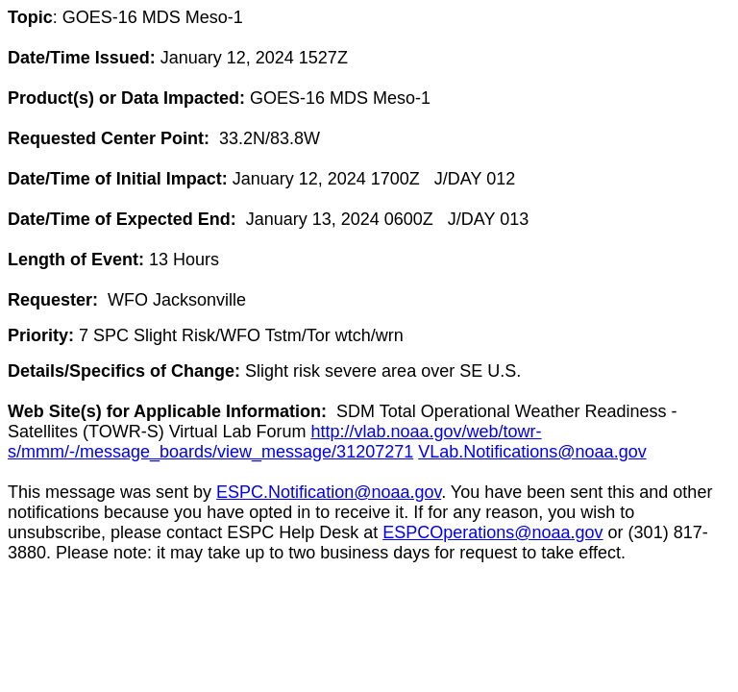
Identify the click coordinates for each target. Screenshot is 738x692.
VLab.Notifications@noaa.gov (532, 451)
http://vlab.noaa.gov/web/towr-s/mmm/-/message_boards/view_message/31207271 (275, 441)
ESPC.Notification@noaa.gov (328, 492)
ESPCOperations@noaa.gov (492, 532)
